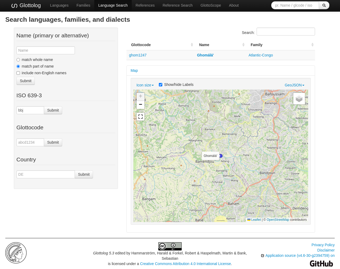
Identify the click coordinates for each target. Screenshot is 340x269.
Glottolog (26, 5)
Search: (278, 32)
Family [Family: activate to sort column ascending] (256, 45)
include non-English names (41, 73)
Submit (26, 81)
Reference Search (178, 5)
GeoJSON (294, 85)
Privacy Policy (323, 245)
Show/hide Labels (176, 84)
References (145, 5)
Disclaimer (326, 250)
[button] (220, 155)
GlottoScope (211, 5)
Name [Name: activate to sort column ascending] (204, 45)
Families (83, 5)
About (234, 5)
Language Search (113, 5)
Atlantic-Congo (261, 55)
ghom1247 (138, 55)
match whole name (34, 60)
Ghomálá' (205, 55)
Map (134, 70)
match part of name (35, 66)
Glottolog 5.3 (103, 253)
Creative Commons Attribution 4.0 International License (185, 264)
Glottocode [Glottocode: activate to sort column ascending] (141, 45)
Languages (59, 5)
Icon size (145, 85)
